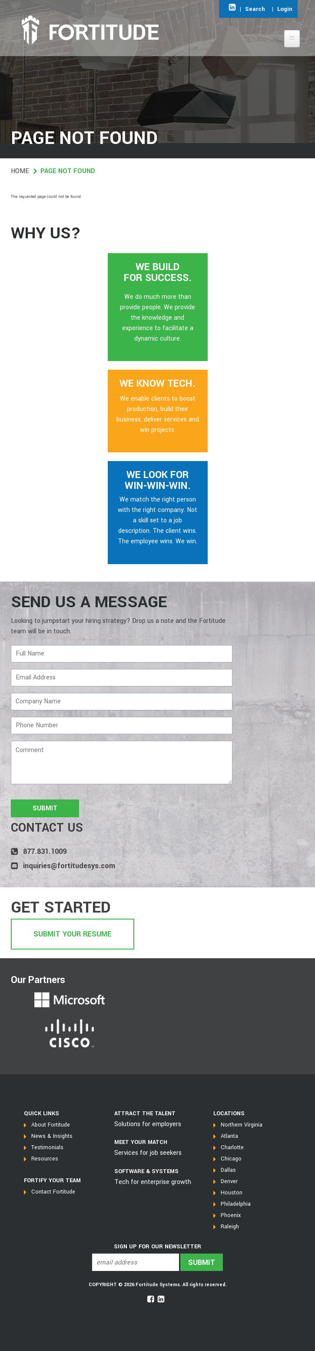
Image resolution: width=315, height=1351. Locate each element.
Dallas (228, 1170)
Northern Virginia (241, 1125)
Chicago (231, 1159)
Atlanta (229, 1136)
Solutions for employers (147, 1124)
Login (284, 9)
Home (20, 171)
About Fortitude (50, 1125)
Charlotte (232, 1147)
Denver (229, 1181)
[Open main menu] (292, 38)
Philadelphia (236, 1204)
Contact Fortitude (53, 1192)
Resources (44, 1159)
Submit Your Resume (72, 934)
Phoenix (231, 1215)
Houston (231, 1193)
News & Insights (52, 1136)
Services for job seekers (148, 1152)
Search (255, 9)
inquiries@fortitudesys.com (69, 866)
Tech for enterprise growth (152, 1182)
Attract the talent (145, 1113)
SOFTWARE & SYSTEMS (146, 1171)
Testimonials (47, 1147)
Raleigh (230, 1227)
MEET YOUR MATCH (140, 1142)
